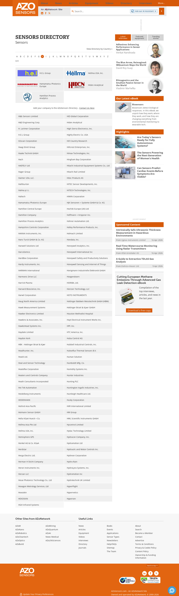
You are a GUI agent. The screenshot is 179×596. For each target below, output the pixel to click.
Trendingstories (156, 37)
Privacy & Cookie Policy (145, 547)
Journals (82, 547)
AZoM (18, 526)
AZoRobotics (21, 533)
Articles (82, 529)
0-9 (17, 61)
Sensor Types (113, 536)
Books (109, 526)
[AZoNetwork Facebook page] (46, 13)
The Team (111, 551)
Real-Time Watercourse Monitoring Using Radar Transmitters (137, 243)
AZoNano (19, 529)
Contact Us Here (86, 108)
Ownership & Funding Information (145, 556)
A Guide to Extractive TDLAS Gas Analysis (137, 254)
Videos (82, 536)
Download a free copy (139, 304)
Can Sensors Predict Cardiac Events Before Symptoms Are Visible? (149, 170)
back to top (152, 565)
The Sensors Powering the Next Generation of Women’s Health (149, 155)
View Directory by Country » (99, 49)
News (81, 526)
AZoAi (48, 533)
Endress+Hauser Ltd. (130, 258)
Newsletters (112, 540)
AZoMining (51, 526)
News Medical (52, 536)
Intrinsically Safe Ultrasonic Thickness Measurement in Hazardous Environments (138, 231)
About (138, 526)
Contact (138, 536)
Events (110, 529)
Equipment (84, 533)
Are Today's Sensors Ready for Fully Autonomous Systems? (149, 140)
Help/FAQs (112, 544)
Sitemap (111, 547)
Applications (112, 533)
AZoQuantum (52, 529)
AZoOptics (20, 540)
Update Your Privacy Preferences (37, 592)
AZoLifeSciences (53, 540)
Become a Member (144, 533)
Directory (83, 544)
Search (138, 529)
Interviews (83, 540)
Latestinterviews (123, 37)
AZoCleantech (21, 536)
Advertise (139, 540)
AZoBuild (19, 544)
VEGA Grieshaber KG (130, 249)
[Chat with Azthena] (172, 590)
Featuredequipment (139, 37)
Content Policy (142, 551)
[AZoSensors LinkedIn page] (42, 13)
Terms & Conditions (144, 544)
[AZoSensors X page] (49, 13)
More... (159, 3)
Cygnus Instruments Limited (133, 236)
